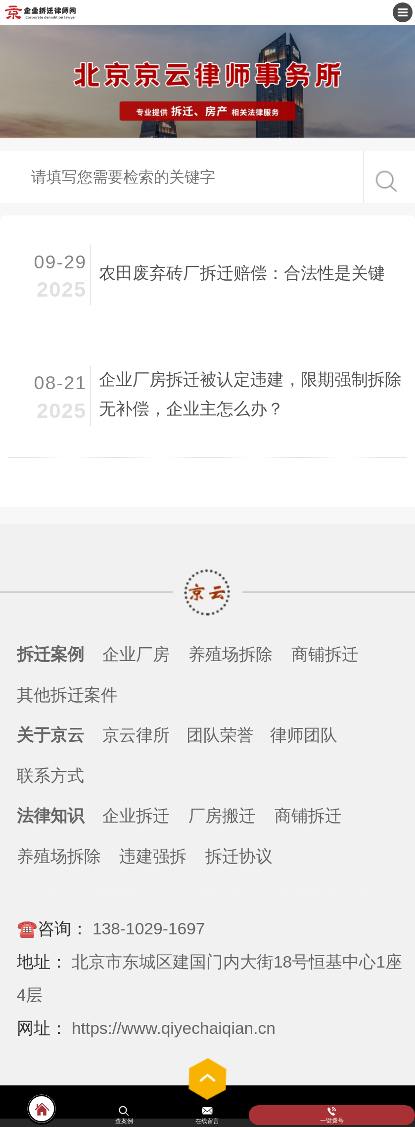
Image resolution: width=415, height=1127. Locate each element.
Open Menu (403, 12)
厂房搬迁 (222, 816)
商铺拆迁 (325, 654)
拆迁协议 (239, 856)
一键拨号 (332, 1120)
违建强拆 (152, 856)
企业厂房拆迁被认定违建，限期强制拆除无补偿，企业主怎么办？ (250, 394)
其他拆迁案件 (67, 695)
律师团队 (303, 735)
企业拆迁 (136, 816)
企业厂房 (136, 654)
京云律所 (136, 735)
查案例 (124, 1121)
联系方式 (50, 776)
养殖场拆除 (230, 654)
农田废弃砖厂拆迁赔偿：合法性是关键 (242, 273)
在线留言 (207, 1121)
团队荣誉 (220, 735)
